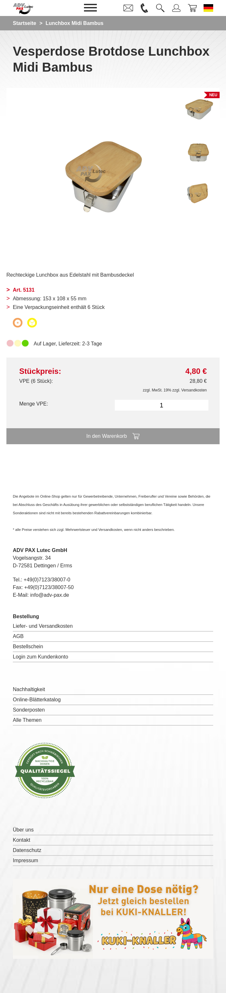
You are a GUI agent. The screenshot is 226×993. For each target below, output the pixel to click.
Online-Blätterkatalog (37, 699)
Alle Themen (27, 720)
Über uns (23, 829)
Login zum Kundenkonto (40, 656)
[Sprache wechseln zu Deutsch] (208, 8)
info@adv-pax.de (49, 595)
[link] (128, 8)
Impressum (25, 860)
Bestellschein (28, 646)
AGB (18, 636)
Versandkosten (194, 390)
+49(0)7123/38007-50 (49, 587)
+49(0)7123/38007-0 (47, 579)
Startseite (24, 23)
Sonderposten (29, 710)
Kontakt (21, 840)
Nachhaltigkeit (29, 689)
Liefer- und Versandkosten (43, 626)
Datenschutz (27, 850)
